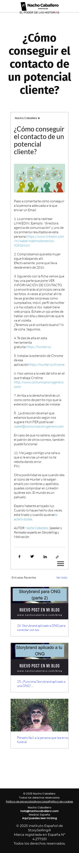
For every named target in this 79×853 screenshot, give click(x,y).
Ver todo (61, 577)
